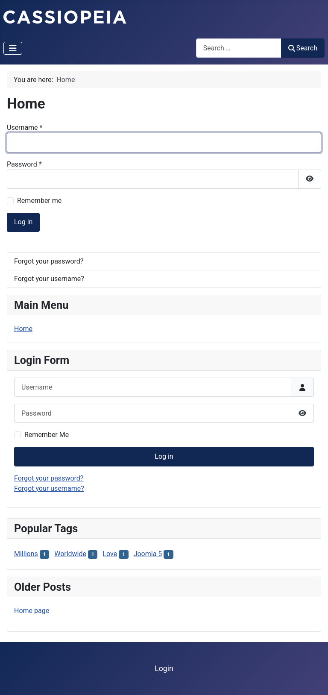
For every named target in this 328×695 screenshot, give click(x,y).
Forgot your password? (48, 261)
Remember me (39, 200)
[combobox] (238, 48)
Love (109, 554)
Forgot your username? (49, 279)
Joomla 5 (148, 554)
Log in (23, 222)
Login (164, 668)
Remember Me (46, 435)
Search (302, 48)
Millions (26, 554)
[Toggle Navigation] (12, 48)
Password (24, 164)
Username (24, 127)
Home (23, 329)
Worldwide (70, 554)
